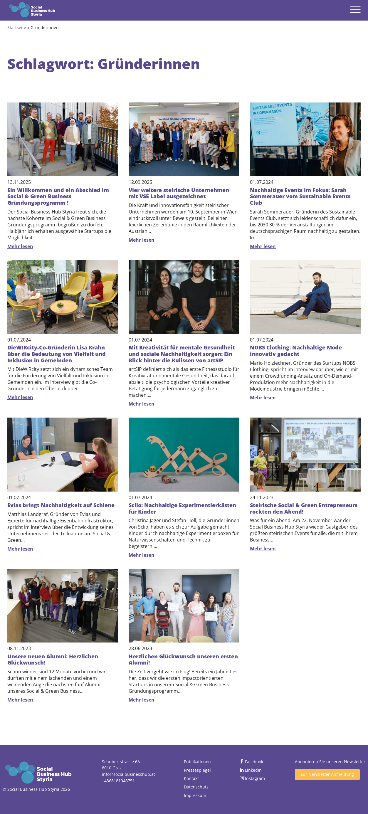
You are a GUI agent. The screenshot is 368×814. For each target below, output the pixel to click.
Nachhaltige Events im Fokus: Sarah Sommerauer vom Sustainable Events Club (300, 196)
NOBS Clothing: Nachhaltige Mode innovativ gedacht (296, 350)
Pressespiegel (197, 770)
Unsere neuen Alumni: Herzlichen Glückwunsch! (52, 659)
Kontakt (191, 778)
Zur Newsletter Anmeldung (327, 774)
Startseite (16, 27)
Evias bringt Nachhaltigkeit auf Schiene (61, 505)
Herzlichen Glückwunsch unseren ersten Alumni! (183, 659)
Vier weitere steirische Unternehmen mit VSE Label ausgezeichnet (179, 193)
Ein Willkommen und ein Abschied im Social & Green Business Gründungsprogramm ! (58, 196)
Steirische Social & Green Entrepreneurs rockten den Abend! (303, 508)
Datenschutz (196, 787)
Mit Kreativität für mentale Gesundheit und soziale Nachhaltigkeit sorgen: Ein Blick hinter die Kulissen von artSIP (182, 354)
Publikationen (197, 761)
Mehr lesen (20, 246)
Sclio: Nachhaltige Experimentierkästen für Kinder (182, 508)
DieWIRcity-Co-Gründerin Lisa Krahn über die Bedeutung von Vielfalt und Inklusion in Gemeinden (56, 354)
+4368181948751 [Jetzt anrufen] (118, 780)
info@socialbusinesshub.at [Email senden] (128, 774)
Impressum (195, 795)
